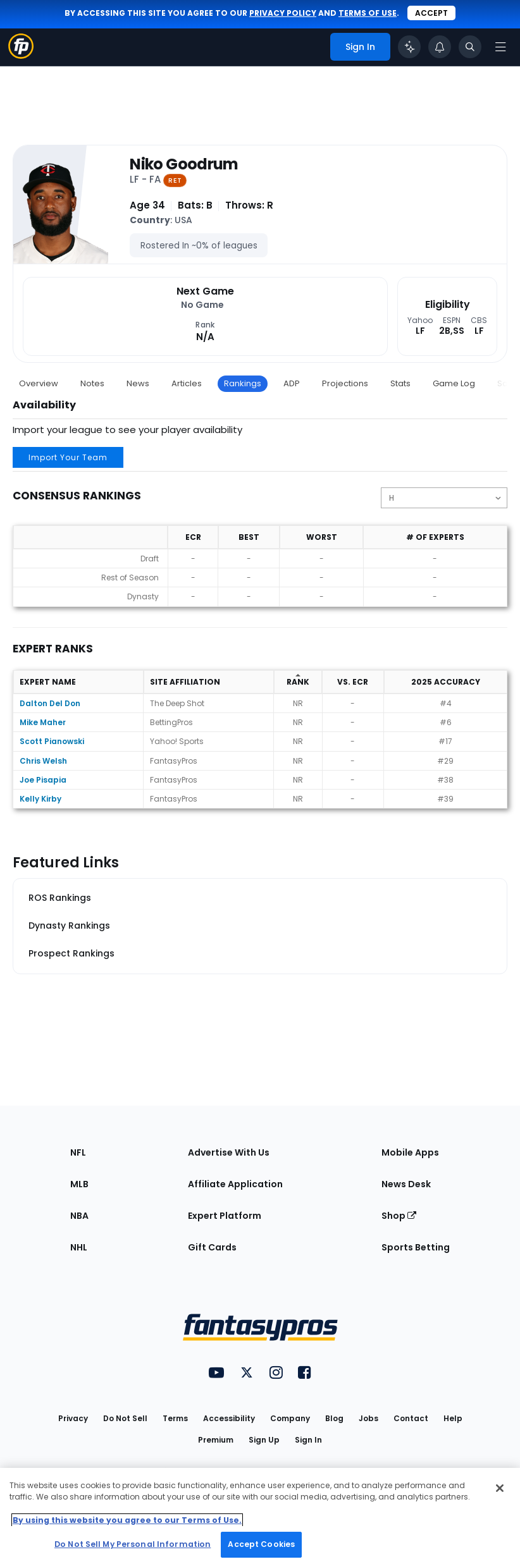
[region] (260, 1516)
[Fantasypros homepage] (21, 55)
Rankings (242, 383)
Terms (175, 1418)
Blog (334, 1418)
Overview (38, 383)
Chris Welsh (43, 760)
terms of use (367, 13)
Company (290, 1418)
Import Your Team (68, 457)
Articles (186, 383)
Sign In (308, 1439)
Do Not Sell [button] (125, 1418)
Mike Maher (43, 722)
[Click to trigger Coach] (409, 46)
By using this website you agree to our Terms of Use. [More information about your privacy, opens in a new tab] (127, 1520)
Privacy (73, 1418)
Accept (431, 13)
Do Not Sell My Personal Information (132, 1544)
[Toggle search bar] (470, 46)
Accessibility (229, 1418)
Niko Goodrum (184, 165)
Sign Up (264, 1439)
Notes (92, 383)
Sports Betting (415, 1247)
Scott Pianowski (52, 741)
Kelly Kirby (40, 798)
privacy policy (282, 13)
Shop (398, 1215)
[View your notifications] (439, 46)
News (138, 383)
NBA (79, 1215)
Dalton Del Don (50, 703)
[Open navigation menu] (500, 46)
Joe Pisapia (43, 779)
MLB (79, 1184)
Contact (410, 1418)
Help (452, 1418)
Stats (400, 383)
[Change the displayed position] (444, 497)
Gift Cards (212, 1247)
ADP (291, 383)
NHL (78, 1247)
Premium (215, 1439)
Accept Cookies (261, 1544)
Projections (345, 383)
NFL (78, 1152)
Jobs (368, 1418)
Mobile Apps (410, 1152)
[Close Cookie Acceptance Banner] (500, 1488)
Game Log (454, 383)
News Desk (406, 1184)
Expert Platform (224, 1215)
